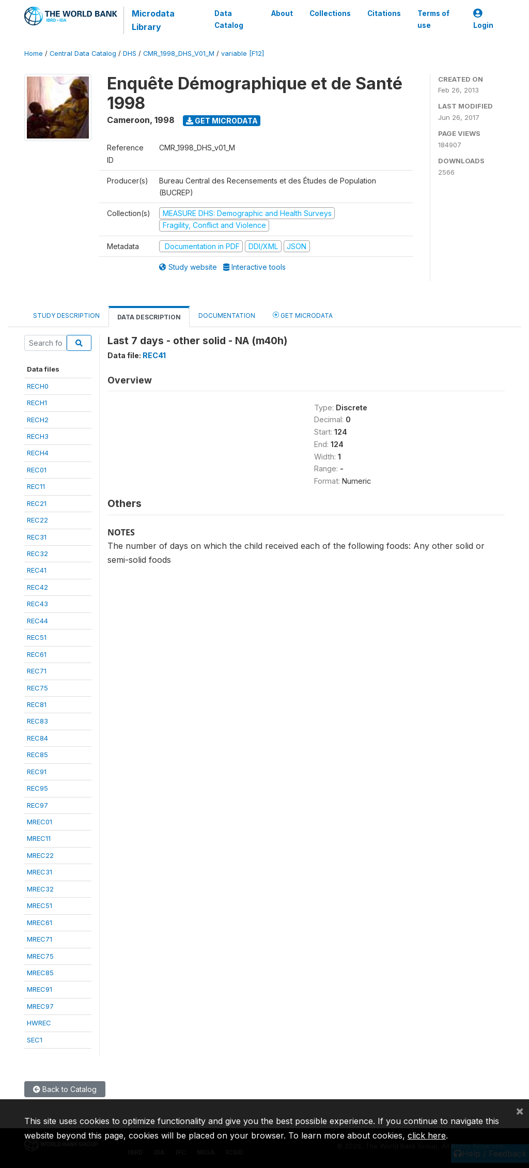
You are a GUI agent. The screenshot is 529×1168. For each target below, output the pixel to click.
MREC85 (40, 973)
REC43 (37, 604)
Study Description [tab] (66, 315)
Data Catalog (228, 19)
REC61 (36, 654)
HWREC (39, 1023)
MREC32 (40, 889)
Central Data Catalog (83, 53)
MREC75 (40, 956)
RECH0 (38, 386)
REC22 (37, 520)
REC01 (36, 470)
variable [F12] (242, 53)
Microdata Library (153, 20)
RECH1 (37, 402)
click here (427, 1135)
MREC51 (39, 905)
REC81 (36, 704)
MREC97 (40, 1006)
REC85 (37, 754)
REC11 (36, 486)
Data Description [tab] (149, 317)
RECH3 (38, 436)
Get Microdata (222, 120)
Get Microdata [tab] (303, 315)
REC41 (36, 570)
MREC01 (39, 822)
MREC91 (39, 989)
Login (483, 19)
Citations (384, 13)
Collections (330, 13)
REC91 (36, 771)
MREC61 (39, 922)
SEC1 (34, 1040)
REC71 (36, 671)
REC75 (37, 688)
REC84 (37, 738)
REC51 (36, 637)
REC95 (37, 788)
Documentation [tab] (226, 315)
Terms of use (433, 19)
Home (33, 53)
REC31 (36, 537)
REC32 (37, 553)
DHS (129, 53)
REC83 (37, 721)
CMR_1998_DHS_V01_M (178, 53)
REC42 (37, 587)
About (282, 13)
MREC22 (40, 855)
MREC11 (39, 838)
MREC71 (39, 939)
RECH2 (38, 420)
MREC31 (39, 872)
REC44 (37, 621)
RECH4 (38, 453)
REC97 (37, 805)
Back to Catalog (65, 1089)
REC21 (36, 503)
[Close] (520, 1110)
